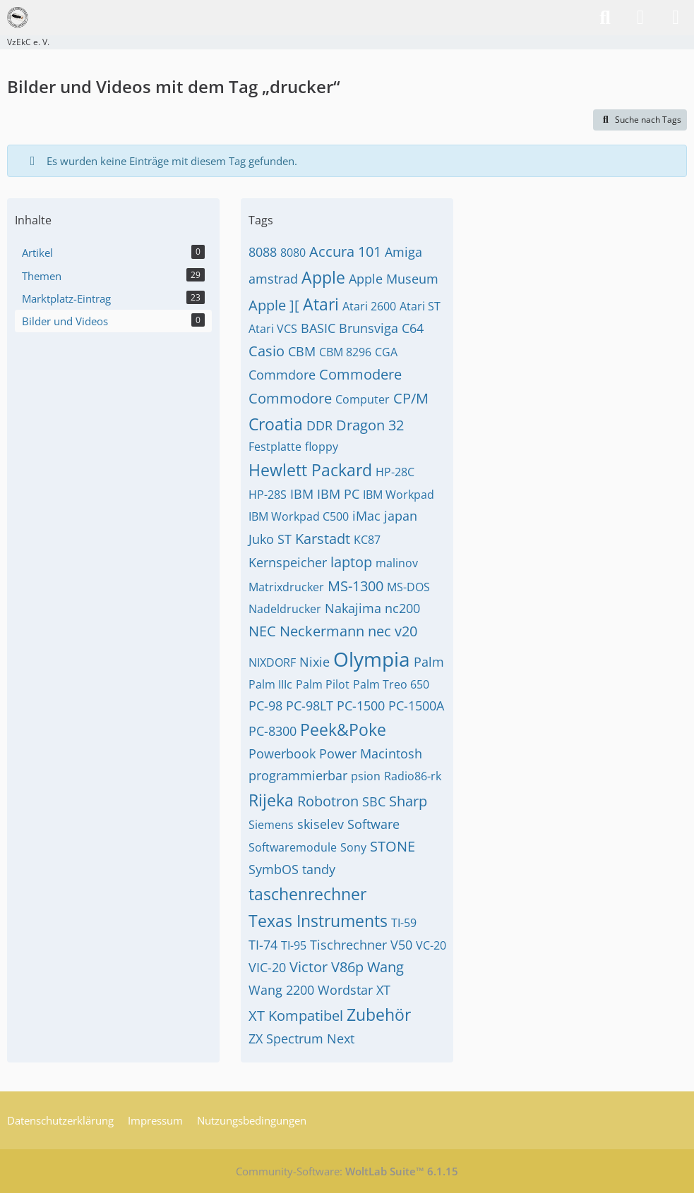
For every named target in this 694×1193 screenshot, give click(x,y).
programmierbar (298, 775)
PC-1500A (416, 705)
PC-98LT (309, 705)
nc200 (402, 608)
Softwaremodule (293, 847)
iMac (366, 515)
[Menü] (676, 18)
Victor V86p (326, 966)
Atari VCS (273, 329)
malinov (397, 563)
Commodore (290, 398)
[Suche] (605, 18)
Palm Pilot (322, 684)
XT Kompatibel (296, 1015)
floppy (321, 446)
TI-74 (263, 944)
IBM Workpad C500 (299, 516)
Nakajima (353, 608)
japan (400, 515)
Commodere (360, 374)
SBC (373, 801)
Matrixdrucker (286, 587)
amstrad (273, 278)
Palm (429, 661)
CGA (386, 352)
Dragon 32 (370, 425)
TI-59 (404, 923)
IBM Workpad (398, 494)
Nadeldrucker (285, 609)
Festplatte (275, 446)
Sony (353, 847)
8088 (263, 251)
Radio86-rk (412, 776)
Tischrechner (348, 944)
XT (383, 989)
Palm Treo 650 (391, 684)
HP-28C (395, 472)
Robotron (328, 801)
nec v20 (392, 631)
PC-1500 (361, 705)
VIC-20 (267, 967)
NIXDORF (272, 662)
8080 (293, 252)
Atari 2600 (369, 306)
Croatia (276, 424)
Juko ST (270, 539)
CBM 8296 (345, 352)
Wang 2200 (281, 989)
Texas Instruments (318, 920)
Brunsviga (368, 328)
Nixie (314, 661)
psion (366, 776)
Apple (323, 277)
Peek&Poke (343, 729)
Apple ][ (274, 305)
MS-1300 (355, 585)
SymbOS (274, 869)
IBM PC (338, 493)
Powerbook (282, 753)
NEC (262, 631)
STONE (392, 846)
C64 (413, 328)
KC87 (367, 539)
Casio (267, 351)
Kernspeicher (288, 562)
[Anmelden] (640, 17)
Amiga (403, 251)
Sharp (408, 801)
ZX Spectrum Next (301, 1038)
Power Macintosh (370, 753)
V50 (401, 944)
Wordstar (345, 989)
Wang (385, 966)
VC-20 (431, 945)
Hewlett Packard (310, 470)
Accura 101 (345, 251)
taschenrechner (307, 894)
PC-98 (265, 705)
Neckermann (322, 631)
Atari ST (420, 306)
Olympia (371, 659)
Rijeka (271, 800)
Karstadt (322, 538)
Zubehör (379, 1014)
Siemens (271, 824)
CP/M (411, 398)
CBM (302, 351)
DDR (319, 425)
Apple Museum (393, 278)
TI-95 (293, 945)
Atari (321, 304)
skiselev (320, 824)
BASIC (318, 328)
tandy (318, 869)
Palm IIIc (270, 684)
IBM (301, 493)
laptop (351, 561)
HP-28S (268, 494)
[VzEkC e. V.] (17, 18)
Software (373, 824)
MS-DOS (408, 587)
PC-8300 (273, 730)
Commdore (282, 374)
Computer (362, 399)
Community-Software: (347, 1171)
